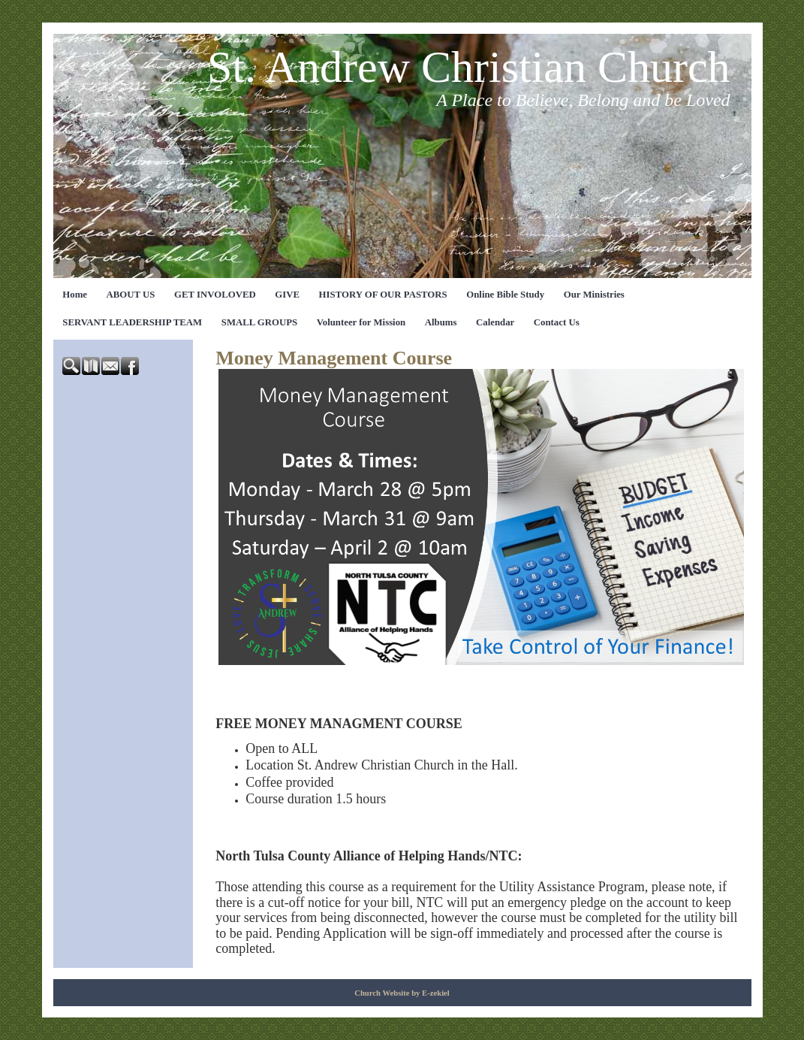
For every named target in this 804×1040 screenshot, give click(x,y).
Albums (441, 322)
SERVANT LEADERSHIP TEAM (132, 322)
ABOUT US (131, 294)
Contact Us (557, 322)
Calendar (495, 322)
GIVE (287, 294)
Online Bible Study (505, 294)
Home (74, 294)
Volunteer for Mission (361, 322)
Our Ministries (594, 294)
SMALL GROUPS (259, 322)
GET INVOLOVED (215, 294)
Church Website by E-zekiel (402, 993)
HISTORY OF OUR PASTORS (383, 294)
